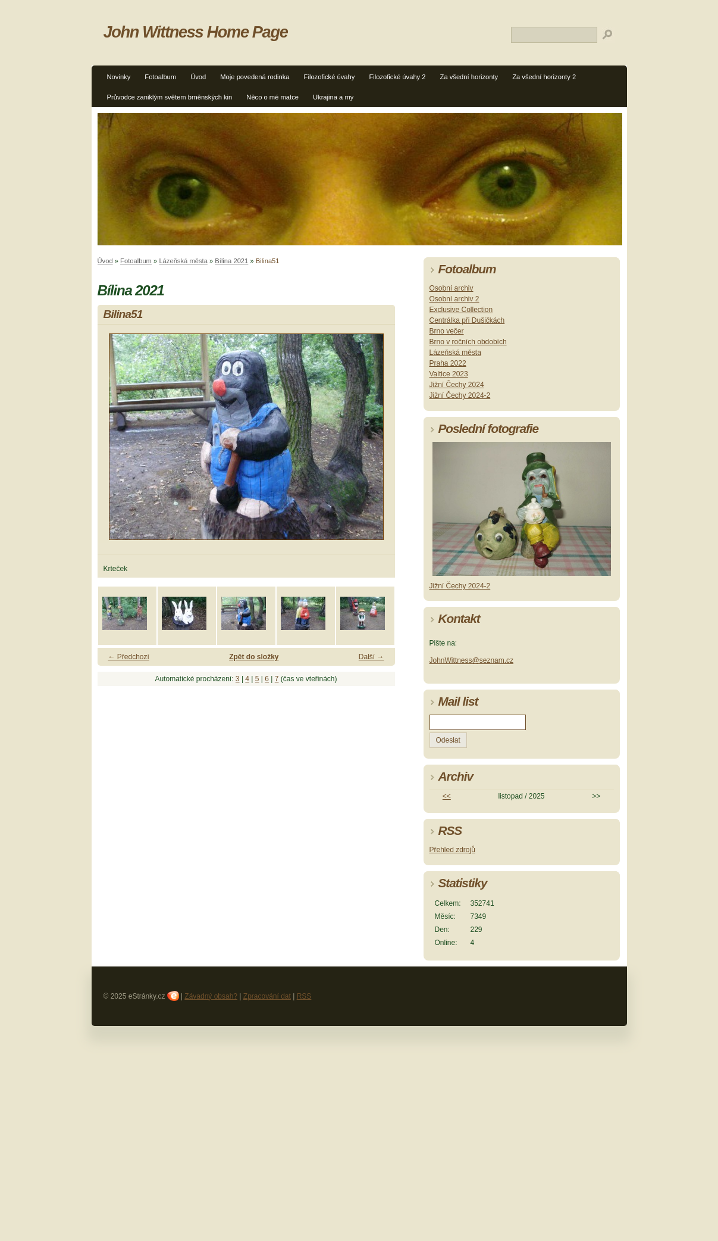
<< (447, 796)
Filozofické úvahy (329, 76)
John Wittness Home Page (196, 32)
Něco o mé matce (272, 97)
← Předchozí (128, 657)
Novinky (119, 76)
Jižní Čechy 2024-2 (460, 395)
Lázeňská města (183, 260)
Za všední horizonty (469, 76)
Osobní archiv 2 (454, 299)
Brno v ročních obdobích (468, 342)
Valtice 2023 (448, 374)
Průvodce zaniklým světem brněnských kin (170, 97)
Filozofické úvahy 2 (397, 76)
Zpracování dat (267, 996)
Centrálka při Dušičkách (467, 320)
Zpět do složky (253, 657)
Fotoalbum (160, 76)
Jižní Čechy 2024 (456, 385)
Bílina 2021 (231, 260)
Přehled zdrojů (452, 850)
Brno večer (446, 331)
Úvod (198, 76)
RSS (304, 996)
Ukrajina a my (333, 97)
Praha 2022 (447, 363)
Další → (371, 657)
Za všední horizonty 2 (544, 76)
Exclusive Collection (461, 309)
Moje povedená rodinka (254, 76)
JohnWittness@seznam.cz (471, 660)
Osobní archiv (451, 288)
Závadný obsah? (210, 996)
